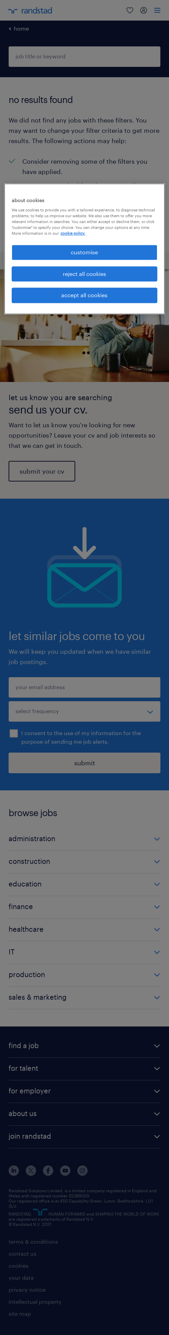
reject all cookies (84, 273)
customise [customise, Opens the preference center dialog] (84, 252)
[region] (84, 248)
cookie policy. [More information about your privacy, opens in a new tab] (72, 233)
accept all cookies (84, 295)
